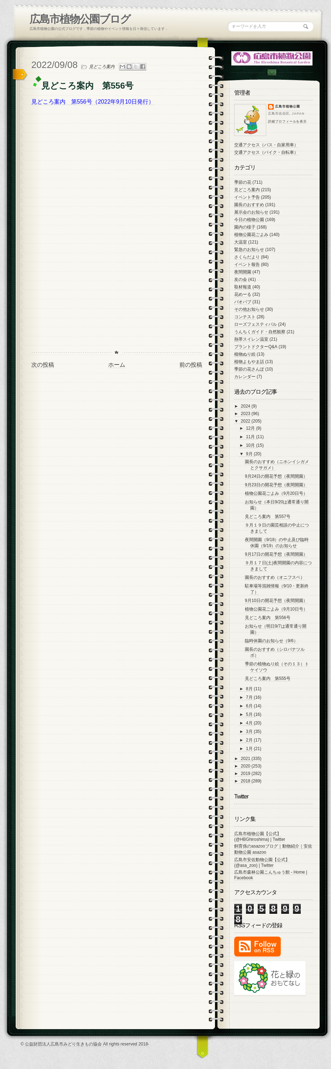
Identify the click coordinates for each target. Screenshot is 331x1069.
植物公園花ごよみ (251, 234)
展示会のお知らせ (251, 212)
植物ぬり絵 (245, 354)
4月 (250, 722)
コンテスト (245, 316)
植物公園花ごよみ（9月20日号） (276, 493)
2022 (246, 421)
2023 (246, 413)
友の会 (240, 279)
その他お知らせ (249, 309)
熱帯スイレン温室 (251, 339)
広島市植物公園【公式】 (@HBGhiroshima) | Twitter (259, 836)
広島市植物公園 (287, 106)
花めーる (242, 294)
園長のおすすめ (249, 204)
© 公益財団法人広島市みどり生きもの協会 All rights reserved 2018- (85, 1044)
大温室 (240, 242)
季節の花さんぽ (249, 369)
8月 (250, 688)
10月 (251, 445)
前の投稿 (190, 365)
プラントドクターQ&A (255, 346)
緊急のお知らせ (249, 249)
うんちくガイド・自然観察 (259, 331)
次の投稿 (42, 365)
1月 (250, 748)
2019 (246, 773)
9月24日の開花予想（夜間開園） (276, 476)
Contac (271, 72)
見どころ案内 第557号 (267, 516)
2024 (246, 406)
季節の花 (242, 182)
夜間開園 (242, 271)
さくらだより (247, 257)
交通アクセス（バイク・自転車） (266, 152)
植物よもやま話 (249, 361)
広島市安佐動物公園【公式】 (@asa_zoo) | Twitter (262, 862)
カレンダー (245, 376)
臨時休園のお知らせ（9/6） (271, 640)
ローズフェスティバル (255, 324)
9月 (250, 453)
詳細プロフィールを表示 (287, 121)
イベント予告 (247, 197)
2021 (246, 758)
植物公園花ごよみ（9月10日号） (276, 609)
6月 (250, 705)
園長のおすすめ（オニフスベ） (275, 577)
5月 (250, 714)
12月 (251, 428)
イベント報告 (247, 264)
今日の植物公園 (249, 219)
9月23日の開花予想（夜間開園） (276, 484)
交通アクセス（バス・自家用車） (266, 144)
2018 (246, 781)
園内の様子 (245, 227)
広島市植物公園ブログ (80, 19)
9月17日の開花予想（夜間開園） (276, 554)
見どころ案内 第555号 (267, 678)
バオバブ (242, 301)
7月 (250, 697)
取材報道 (242, 286)
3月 (250, 731)
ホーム (116, 365)
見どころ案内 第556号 (267, 617)
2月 (250, 740)
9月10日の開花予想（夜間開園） (276, 600)
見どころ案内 (102, 66)
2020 (246, 766)
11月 (251, 436)
